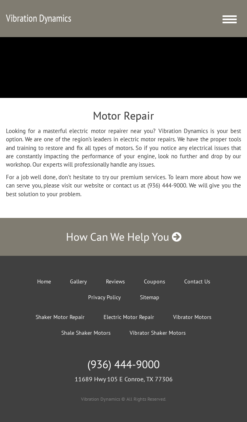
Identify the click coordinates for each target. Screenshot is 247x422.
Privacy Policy (104, 297)
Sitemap (149, 297)
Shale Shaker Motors (86, 332)
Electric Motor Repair (129, 317)
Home (44, 281)
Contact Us (197, 281)
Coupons (154, 281)
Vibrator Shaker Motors (158, 332)
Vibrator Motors (192, 317)
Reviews (115, 281)
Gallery (78, 281)
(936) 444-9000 (123, 364)
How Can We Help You (123, 236)
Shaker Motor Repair (60, 317)
